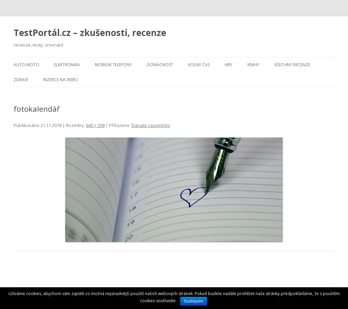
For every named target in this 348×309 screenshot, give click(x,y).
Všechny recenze (292, 65)
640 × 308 (95, 125)
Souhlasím (193, 301)
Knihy (253, 65)
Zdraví (21, 80)
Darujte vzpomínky (151, 125)
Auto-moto (26, 65)
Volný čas (199, 65)
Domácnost (160, 65)
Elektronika (67, 65)
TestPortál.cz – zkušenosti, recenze (90, 32)
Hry (228, 65)
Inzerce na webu (60, 80)
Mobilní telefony (113, 65)
